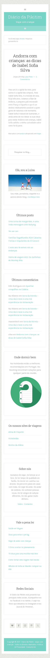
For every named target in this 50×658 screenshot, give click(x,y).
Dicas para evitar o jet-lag (18, 535)
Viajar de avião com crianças (19, 541)
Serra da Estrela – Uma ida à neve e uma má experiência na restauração (23, 299)
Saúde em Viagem (15, 528)
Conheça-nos (34, 197)
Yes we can (13, 231)
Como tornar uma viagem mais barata (23, 560)
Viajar (39, 134)
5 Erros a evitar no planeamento (21, 547)
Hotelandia (13, 438)
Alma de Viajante (16, 432)
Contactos (28, 504)
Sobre (20, 504)
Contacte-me (31, 647)
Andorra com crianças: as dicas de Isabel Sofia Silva (25, 63)
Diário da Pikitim (25, 17)
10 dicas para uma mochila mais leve (23, 554)
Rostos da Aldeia (15, 445)
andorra (23, 134)
